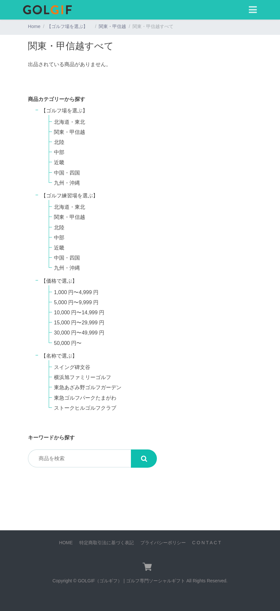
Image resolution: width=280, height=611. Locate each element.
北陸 (59, 142)
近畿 (59, 162)
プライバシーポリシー (163, 542)
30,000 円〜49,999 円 (79, 332)
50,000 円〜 (68, 343)
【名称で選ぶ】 (59, 356)
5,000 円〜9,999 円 (76, 302)
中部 (59, 152)
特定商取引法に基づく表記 (106, 542)
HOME (66, 542)
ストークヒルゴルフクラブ (85, 408)
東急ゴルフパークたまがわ (85, 398)
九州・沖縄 (67, 183)
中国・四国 (67, 173)
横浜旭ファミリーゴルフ (82, 377)
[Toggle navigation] (253, 10)
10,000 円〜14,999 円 (79, 312)
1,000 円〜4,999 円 (76, 292)
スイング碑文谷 (72, 367)
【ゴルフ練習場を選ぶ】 (72, 195)
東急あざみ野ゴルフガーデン (87, 387)
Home (34, 26)
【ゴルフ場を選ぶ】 (69, 26)
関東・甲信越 (112, 26)
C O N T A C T (206, 542)
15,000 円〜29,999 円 (79, 322)
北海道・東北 (69, 122)
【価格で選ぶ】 (59, 281)
